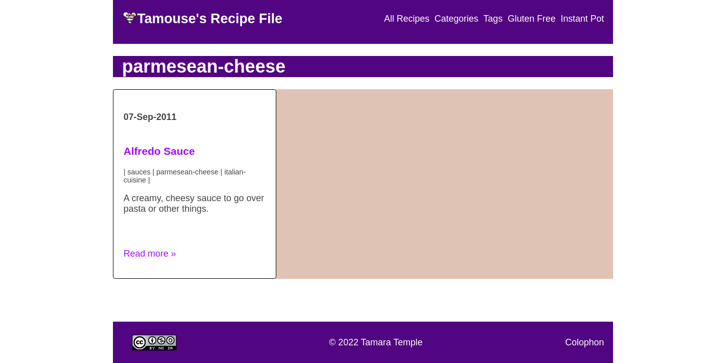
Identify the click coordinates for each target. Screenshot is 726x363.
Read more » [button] (150, 254)
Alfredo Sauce (159, 151)
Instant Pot (582, 19)
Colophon (584, 342)
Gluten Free (532, 19)
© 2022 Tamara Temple (376, 342)
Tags (493, 19)
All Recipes (407, 19)
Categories (456, 19)
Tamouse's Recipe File (209, 18)
